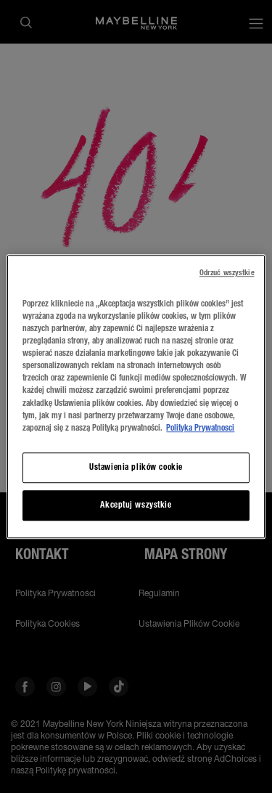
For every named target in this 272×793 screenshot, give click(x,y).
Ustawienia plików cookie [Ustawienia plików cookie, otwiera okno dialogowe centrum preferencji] (136, 467)
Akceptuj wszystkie (135, 505)
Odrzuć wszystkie (227, 272)
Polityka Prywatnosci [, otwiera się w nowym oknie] (200, 428)
